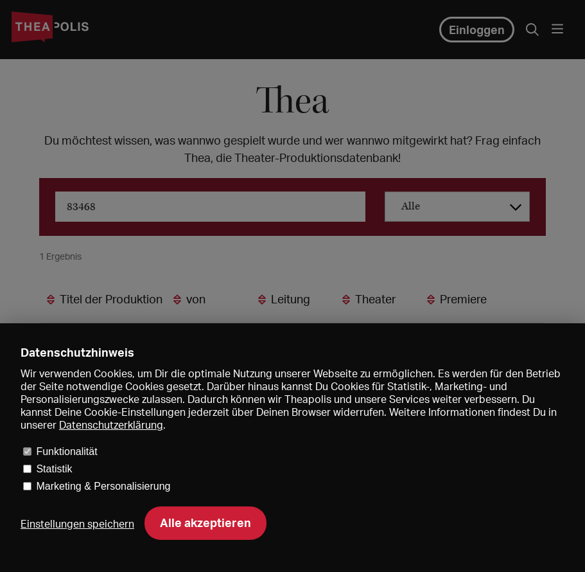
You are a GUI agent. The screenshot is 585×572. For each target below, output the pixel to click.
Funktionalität (66, 451)
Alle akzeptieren (205, 522)
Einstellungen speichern (77, 523)
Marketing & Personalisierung (103, 486)
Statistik (54, 468)
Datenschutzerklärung (111, 424)
